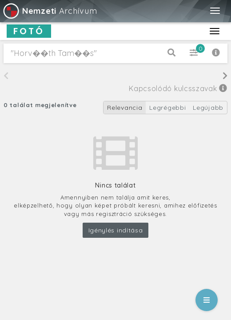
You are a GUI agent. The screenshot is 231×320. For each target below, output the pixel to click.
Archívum (49, 11)
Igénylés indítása (115, 230)
